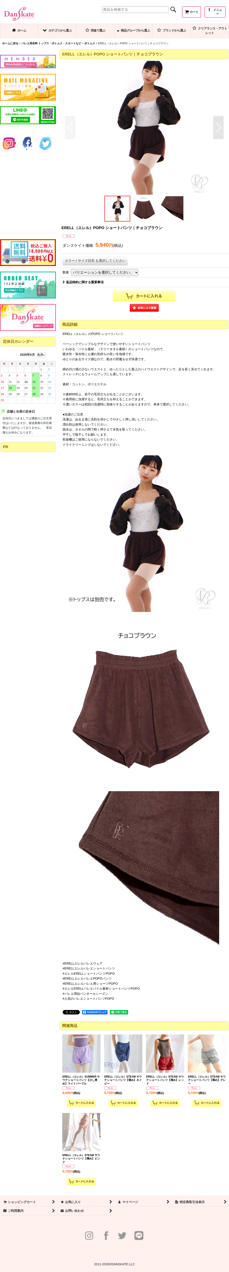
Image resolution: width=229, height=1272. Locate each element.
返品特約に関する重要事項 (83, 282)
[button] (215, 12)
